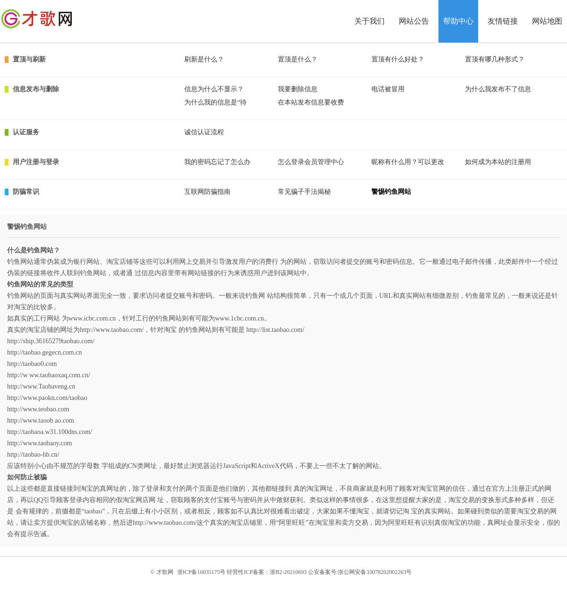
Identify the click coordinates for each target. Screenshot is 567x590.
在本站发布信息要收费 (311, 102)
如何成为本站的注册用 (498, 161)
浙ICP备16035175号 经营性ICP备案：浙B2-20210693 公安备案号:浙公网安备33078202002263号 (294, 572)
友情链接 (503, 21)
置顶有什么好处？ (397, 59)
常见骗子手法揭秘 (304, 191)
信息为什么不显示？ (214, 89)
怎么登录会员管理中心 (311, 161)
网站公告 (414, 21)
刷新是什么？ (204, 59)
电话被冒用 (387, 89)
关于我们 (369, 21)
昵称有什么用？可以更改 (407, 161)
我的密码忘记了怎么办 (217, 161)
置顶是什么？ (298, 59)
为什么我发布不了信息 (498, 89)
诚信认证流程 (204, 132)
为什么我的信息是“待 (215, 102)
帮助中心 (458, 21)
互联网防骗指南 (207, 191)
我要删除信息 (298, 89)
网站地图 (547, 21)
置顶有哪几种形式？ (494, 59)
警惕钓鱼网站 (391, 191)
